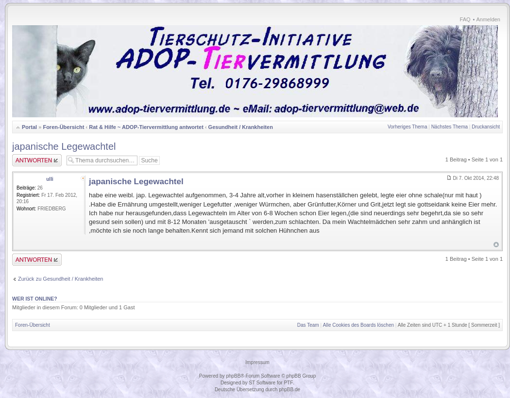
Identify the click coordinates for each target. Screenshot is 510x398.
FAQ (465, 19)
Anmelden (488, 19)
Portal (29, 127)
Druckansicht (486, 126)
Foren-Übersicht (63, 127)
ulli (49, 179)
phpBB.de (289, 389)
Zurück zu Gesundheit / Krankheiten (60, 279)
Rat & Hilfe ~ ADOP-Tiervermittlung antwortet (146, 127)
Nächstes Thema (449, 126)
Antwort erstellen (37, 160)
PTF (288, 382)
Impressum (257, 362)
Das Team (308, 325)
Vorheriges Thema (407, 126)
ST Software (262, 382)
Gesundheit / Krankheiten (240, 127)
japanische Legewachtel (64, 146)
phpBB (233, 376)
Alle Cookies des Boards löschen (358, 325)
